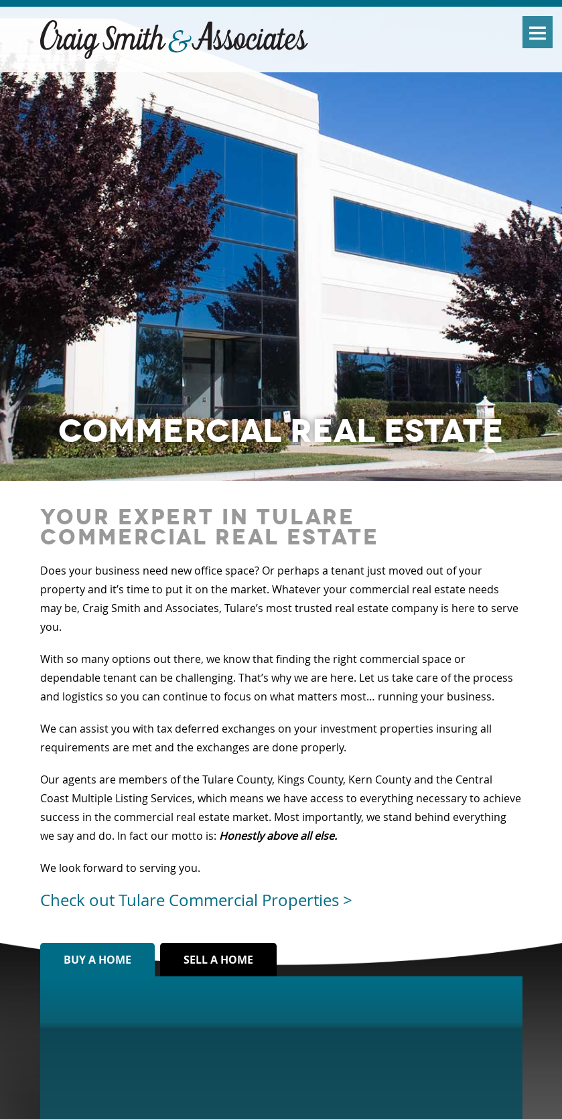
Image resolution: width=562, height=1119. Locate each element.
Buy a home (97, 959)
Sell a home (218, 959)
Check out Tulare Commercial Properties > (196, 900)
